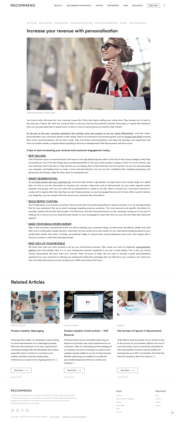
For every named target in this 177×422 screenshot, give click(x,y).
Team (125, 5)
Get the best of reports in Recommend (139, 330)
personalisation (61, 23)
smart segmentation (137, 23)
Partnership (113, 5)
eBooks (158, 399)
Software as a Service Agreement (74, 417)
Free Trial (153, 5)
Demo (158, 405)
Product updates (18, 325)
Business (121, 325)
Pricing (99, 5)
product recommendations (106, 23)
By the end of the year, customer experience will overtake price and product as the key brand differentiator (80, 133)
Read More (21, 370)
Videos (158, 402)
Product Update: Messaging (27, 330)
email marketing (45, 23)
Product (58, 5)
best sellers (32, 23)
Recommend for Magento (79, 5)
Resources (137, 5)
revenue (123, 23)
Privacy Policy (55, 417)
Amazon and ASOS (133, 136)
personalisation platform (81, 23)
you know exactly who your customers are (51, 182)
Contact (119, 412)
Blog (157, 395)
